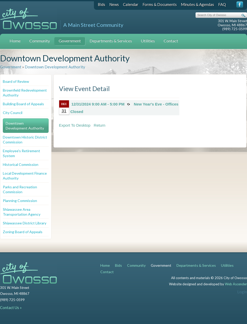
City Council (12, 112)
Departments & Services (111, 40)
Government (70, 40)
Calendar (130, 4)
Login (242, 291)
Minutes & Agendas (197, 4)
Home (15, 40)
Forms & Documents (160, 4)
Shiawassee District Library (24, 223)
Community (39, 40)
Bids (101, 4)
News (114, 4)
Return (99, 125)
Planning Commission (20, 200)
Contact (171, 40)
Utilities (148, 40)
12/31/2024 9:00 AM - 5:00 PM (98, 104)
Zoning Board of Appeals (22, 232)
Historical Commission (20, 164)
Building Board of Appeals (23, 104)
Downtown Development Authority (55, 66)
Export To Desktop (74, 125)
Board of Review (16, 81)
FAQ (222, 4)
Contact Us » (11, 307)
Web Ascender (236, 284)
